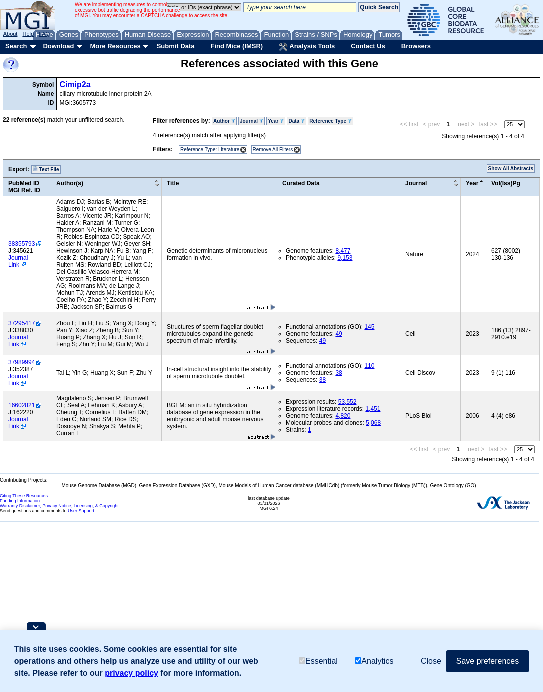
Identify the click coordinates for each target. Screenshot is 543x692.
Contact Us (368, 46)
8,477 (342, 250)
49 (338, 333)
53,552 (347, 401)
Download (58, 46)
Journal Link (18, 261)
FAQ (44, 34)
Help (28, 34)
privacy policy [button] (131, 673)
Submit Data (176, 46)
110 (369, 365)
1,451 (372, 408)
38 (338, 372)
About (10, 34)
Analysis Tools (307, 46)
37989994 (21, 362)
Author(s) (69, 183)
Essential (318, 661)
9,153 (344, 257)
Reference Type (330, 121)
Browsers (416, 46)
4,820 (342, 415)
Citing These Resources (24, 495)
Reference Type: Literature (209, 149)
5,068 (373, 422)
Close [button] (431, 661)
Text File (46, 169)
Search (16, 46)
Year (276, 121)
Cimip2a (74, 84)
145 (369, 326)
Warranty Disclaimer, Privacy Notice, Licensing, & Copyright (59, 505)
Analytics (374, 661)
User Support (81, 510)
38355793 (21, 243)
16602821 (21, 405)
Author (224, 121)
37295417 (21, 323)
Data (296, 121)
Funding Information (20, 500)
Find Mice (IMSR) (236, 46)
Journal (251, 121)
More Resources (115, 46)
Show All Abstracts (510, 168)
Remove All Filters (273, 149)
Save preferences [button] (487, 661)
